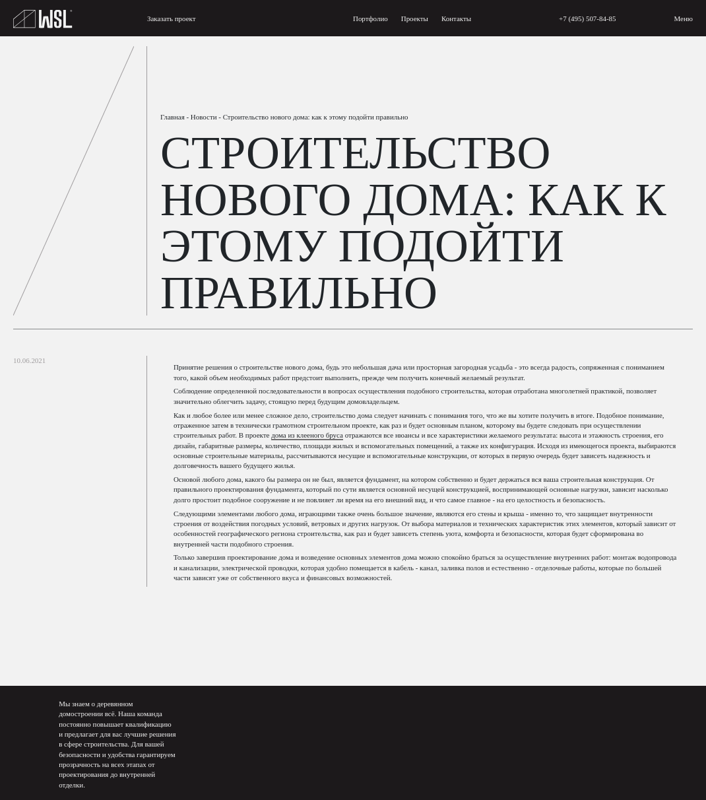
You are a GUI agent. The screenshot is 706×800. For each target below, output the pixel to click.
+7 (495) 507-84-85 (587, 18)
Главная (172, 117)
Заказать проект (171, 18)
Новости (204, 117)
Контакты (456, 18)
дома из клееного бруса (307, 435)
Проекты (414, 18)
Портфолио (370, 18)
